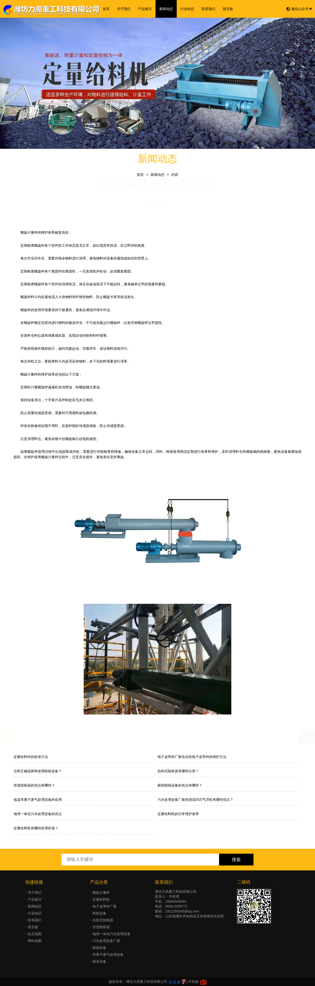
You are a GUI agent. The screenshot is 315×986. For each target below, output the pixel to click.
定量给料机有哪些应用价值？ (36, 828)
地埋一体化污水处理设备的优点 (38, 814)
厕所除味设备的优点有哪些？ (180, 785)
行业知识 (187, 9)
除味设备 (99, 948)
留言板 (228, 9)
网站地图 (35, 941)
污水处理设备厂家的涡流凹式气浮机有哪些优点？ (195, 800)
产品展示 (145, 9)
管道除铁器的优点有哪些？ (34, 785)
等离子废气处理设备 (108, 954)
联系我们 (208, 9)
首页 (106, 9)
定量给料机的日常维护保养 (178, 814)
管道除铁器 (101, 927)
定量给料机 (101, 899)
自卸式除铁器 (103, 920)
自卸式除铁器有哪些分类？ (178, 771)
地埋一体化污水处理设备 (111, 934)
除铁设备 (99, 913)
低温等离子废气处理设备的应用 (38, 800)
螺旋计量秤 (101, 893)
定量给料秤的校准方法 (31, 757)
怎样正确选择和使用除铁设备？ (38, 771)
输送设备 (99, 961)
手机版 (193, 982)
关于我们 (124, 9)
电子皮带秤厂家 (105, 906)
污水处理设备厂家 (106, 941)
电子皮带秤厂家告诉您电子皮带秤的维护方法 (192, 757)
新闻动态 (166, 9)
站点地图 (35, 934)
